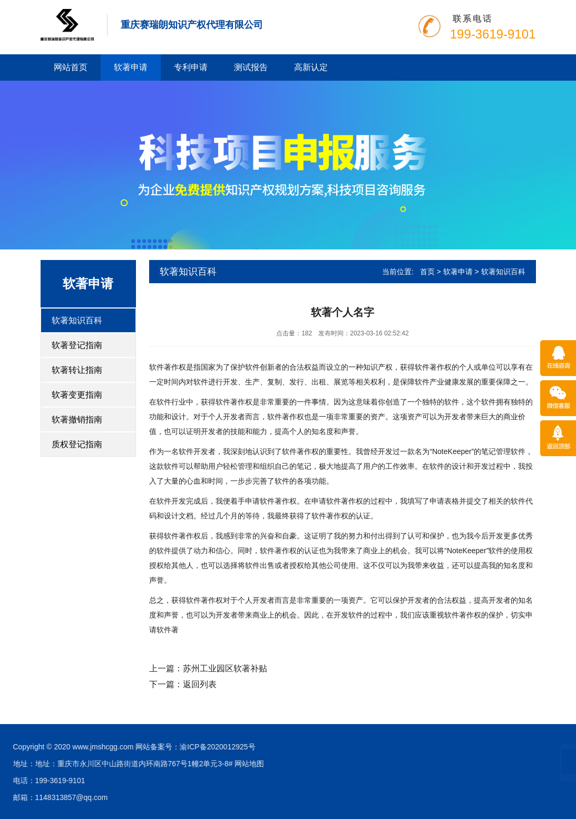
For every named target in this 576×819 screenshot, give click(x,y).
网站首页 (70, 67)
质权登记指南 (77, 444)
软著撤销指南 (77, 419)
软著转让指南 (77, 369)
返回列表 (200, 684)
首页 (427, 271)
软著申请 (131, 67)
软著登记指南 (77, 345)
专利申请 (191, 67)
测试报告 (251, 67)
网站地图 (46, 763)
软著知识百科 (77, 320)
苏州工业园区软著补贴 (225, 668)
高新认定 (311, 67)
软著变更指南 (77, 394)
